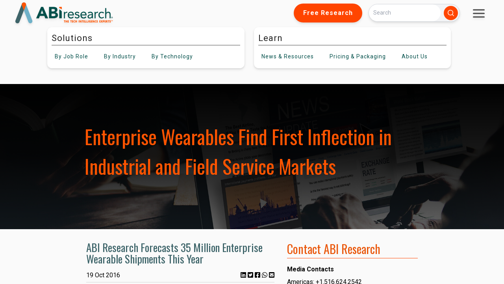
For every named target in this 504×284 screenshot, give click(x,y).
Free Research (328, 13)
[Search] (405, 12)
